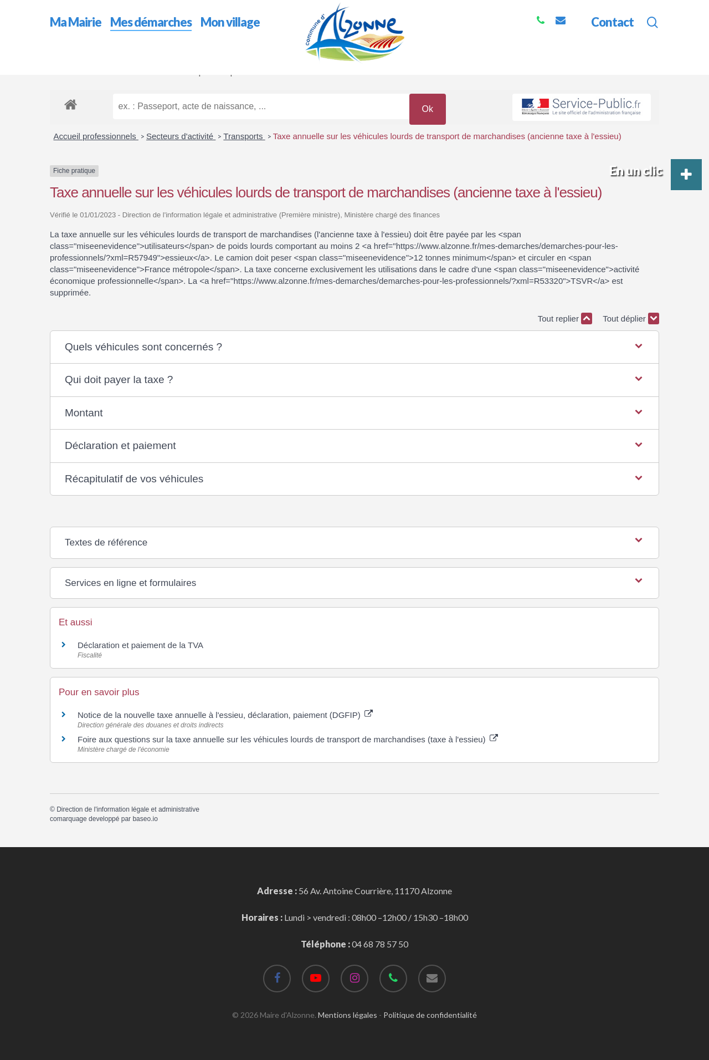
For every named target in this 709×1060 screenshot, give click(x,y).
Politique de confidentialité (430, 1015)
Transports (244, 136)
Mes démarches (116, 71)
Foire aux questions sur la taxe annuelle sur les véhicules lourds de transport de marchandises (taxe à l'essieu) (288, 739)
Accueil (64, 71)
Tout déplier (631, 318)
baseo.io (144, 819)
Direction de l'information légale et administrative (127, 809)
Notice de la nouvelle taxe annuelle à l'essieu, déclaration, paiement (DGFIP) (225, 715)
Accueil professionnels (96, 136)
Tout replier (565, 318)
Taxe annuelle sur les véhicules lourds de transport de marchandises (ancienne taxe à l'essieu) (447, 136)
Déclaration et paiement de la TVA (140, 645)
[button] (354, 347)
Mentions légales (347, 1015)
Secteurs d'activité (180, 136)
